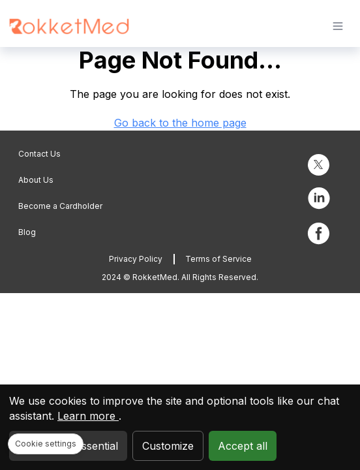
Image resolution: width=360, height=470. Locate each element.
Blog (27, 232)
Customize (168, 445)
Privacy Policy (135, 259)
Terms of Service (218, 259)
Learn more (88, 415)
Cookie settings (45, 443)
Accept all (242, 445)
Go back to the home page (180, 122)
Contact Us (39, 154)
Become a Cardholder (60, 206)
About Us (35, 180)
